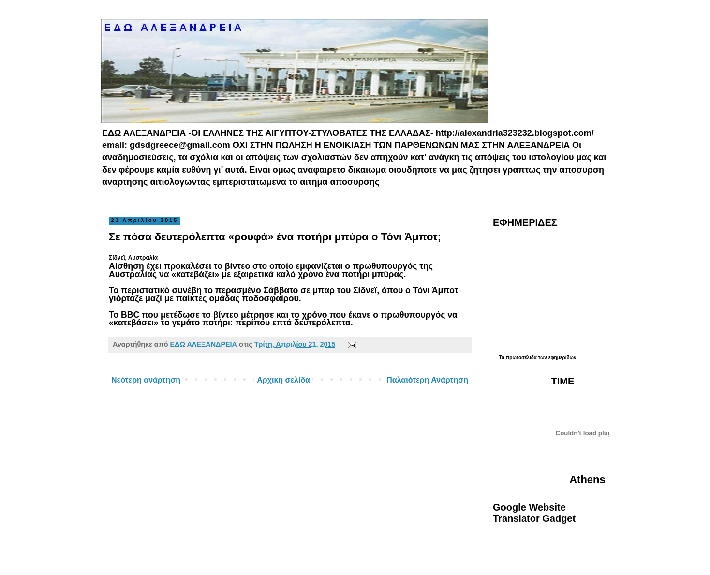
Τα (502, 357)
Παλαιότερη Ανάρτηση (427, 380)
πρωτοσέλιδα (521, 357)
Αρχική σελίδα (283, 380)
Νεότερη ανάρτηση (145, 380)
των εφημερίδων (557, 357)
